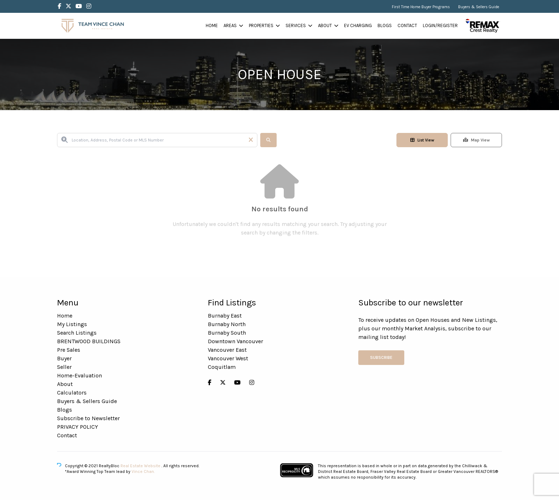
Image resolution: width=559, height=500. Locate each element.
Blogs (385, 25)
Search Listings (77, 332)
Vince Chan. (143, 471)
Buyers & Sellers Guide (478, 7)
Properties (261, 25)
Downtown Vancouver (235, 341)
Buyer (64, 358)
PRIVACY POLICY (77, 426)
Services (296, 25)
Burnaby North (227, 324)
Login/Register (440, 25)
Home (212, 25)
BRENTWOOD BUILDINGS (88, 341)
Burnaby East (225, 315)
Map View (476, 140)
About (325, 25)
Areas (230, 25)
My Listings (72, 324)
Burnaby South (227, 332)
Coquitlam (222, 367)
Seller (64, 367)
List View (422, 140)
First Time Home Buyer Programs (421, 7)
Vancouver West (228, 358)
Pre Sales (68, 349)
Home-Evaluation (79, 375)
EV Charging (358, 25)
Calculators (72, 392)
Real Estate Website (140, 465)
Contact (407, 25)
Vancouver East (227, 349)
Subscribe (381, 357)
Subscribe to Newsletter (88, 418)
